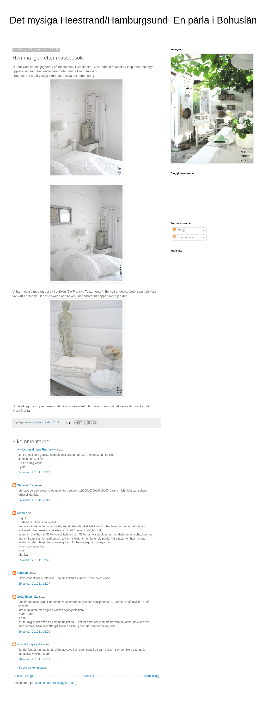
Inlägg (179, 230)
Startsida (88, 676)
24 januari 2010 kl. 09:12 (34, 472)
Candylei (23, 573)
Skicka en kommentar (32, 667)
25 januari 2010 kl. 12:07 (34, 583)
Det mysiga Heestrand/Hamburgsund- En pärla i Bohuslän (133, 20)
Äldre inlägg (151, 676)
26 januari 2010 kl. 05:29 (34, 631)
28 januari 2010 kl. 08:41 (34, 659)
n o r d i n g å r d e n (31, 644)
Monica (22, 513)
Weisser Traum (27, 485)
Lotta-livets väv (27, 596)
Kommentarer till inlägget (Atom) (55, 683)
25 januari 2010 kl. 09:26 (34, 560)
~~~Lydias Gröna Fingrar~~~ (36, 449)
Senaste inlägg (23, 676)
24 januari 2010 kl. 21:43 (34, 500)
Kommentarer (183, 237)
